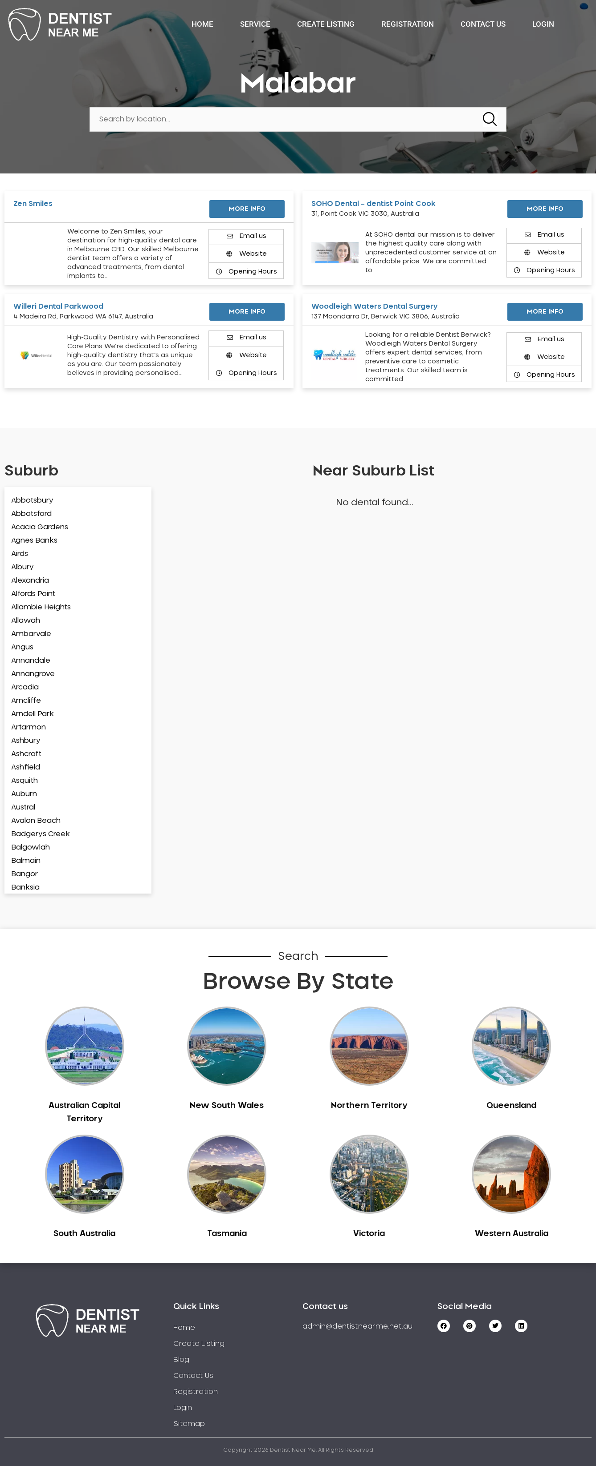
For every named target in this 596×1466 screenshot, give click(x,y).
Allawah (25, 620)
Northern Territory (369, 1106)
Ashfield (25, 767)
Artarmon (28, 727)
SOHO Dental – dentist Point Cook (373, 203)
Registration (407, 24)
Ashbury (26, 740)
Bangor (24, 874)
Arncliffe (26, 700)
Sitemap (189, 1423)
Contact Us (483, 24)
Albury (22, 567)
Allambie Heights (41, 607)
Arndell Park (32, 713)
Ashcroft (26, 753)
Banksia (25, 887)
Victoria (369, 1234)
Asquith (24, 780)
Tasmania (227, 1234)
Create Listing (326, 24)
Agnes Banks (34, 540)
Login (543, 24)
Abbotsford (31, 513)
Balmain (26, 860)
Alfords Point (33, 593)
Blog (181, 1359)
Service (255, 24)
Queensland (511, 1106)
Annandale (30, 660)
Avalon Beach (36, 820)
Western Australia (511, 1234)
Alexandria (30, 580)
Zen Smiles (33, 203)
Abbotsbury (32, 500)
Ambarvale (31, 633)
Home (202, 24)
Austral (23, 807)
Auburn (24, 793)
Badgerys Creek (40, 834)
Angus (22, 647)
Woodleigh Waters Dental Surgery (374, 306)
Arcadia (25, 687)
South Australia (84, 1234)
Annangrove (33, 673)
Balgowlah (30, 847)
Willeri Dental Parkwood (58, 306)
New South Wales (227, 1106)
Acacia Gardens (39, 527)
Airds (19, 553)
